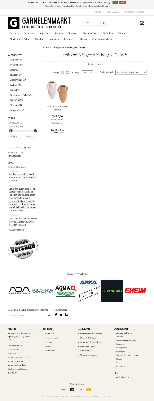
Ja (115, 2)
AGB (117, 363)
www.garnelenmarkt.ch (17, 365)
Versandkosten (14, 156)
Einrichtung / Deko (20, 39)
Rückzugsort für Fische (76, 47)
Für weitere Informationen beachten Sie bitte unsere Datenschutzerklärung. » (77, 6)
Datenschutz (121, 344)
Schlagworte (59, 47)
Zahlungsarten (121, 348)
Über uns (119, 337)
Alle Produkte (50, 334)
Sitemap (119, 359)
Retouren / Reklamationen (126, 340)
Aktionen (55, 39)
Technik (108, 33)
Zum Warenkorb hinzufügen (57, 131)
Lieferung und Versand (124, 333)
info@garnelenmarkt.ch (19, 357)
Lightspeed (82, 396)
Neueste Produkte (52, 338)
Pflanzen (73, 33)
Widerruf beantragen (88, 355)
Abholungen (120, 351)
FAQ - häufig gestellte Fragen (127, 355)
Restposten (69, 39)
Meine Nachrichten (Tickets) (91, 342)
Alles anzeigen (16, 230)
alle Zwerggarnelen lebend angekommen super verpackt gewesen (22, 177)
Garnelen (29, 33)
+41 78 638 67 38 (15, 361)
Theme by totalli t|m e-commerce (100, 396)
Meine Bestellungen (88, 338)
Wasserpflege (90, 33)
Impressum (120, 366)
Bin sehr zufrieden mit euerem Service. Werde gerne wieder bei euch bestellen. (23, 222)
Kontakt (98, 11)
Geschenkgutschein (102, 39)
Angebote (48, 342)
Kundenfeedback (122, 377)
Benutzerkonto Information (91, 334)
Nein (122, 2)
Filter (121, 33)
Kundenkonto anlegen (134, 11)
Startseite (14, 33)
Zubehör (40, 39)
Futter (59, 33)
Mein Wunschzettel (87, 346)
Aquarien (44, 33)
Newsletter (84, 351)
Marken (83, 39)
